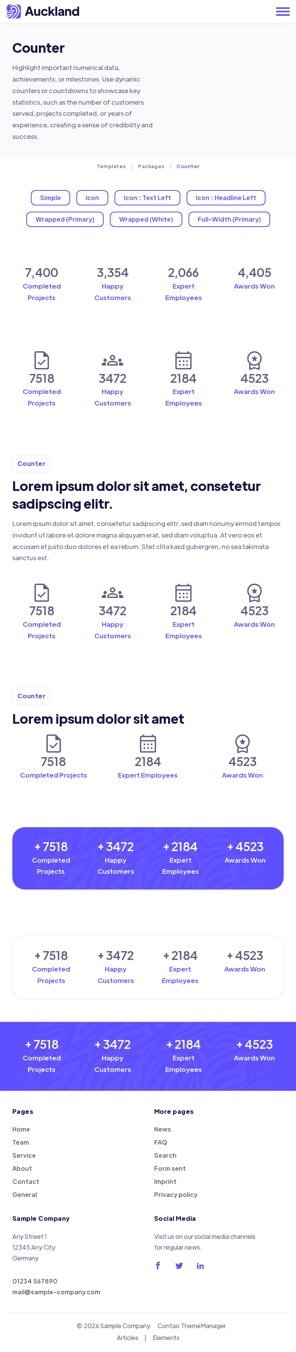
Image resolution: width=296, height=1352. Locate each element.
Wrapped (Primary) (64, 219)
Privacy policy (175, 1194)
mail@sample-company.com (56, 1292)
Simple (50, 198)
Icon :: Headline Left (226, 198)
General (24, 1194)
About (22, 1168)
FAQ (160, 1142)
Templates (111, 166)
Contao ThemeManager (192, 1326)
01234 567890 (34, 1281)
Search (165, 1155)
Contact (25, 1181)
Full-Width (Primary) (229, 219)
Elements (166, 1338)
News (162, 1129)
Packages (151, 166)
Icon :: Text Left (147, 198)
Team (20, 1142)
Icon (92, 198)
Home (21, 1129)
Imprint (165, 1181)
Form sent (170, 1168)
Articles (127, 1338)
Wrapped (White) (146, 219)
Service (24, 1155)
